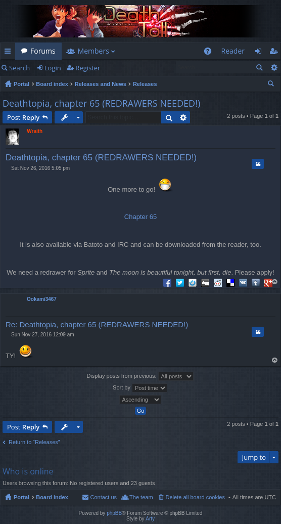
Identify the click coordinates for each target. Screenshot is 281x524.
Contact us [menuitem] (103, 497)
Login (52, 67)
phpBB (114, 513)
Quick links (9, 53)
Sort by (140, 387)
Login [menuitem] (261, 53)
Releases (145, 84)
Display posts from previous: (139, 376)
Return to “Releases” (34, 442)
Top (275, 281)
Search (19, 67)
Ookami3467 (42, 299)
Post (23, 117)
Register (87, 67)
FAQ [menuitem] (210, 53)
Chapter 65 (140, 217)
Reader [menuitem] (233, 51)
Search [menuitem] (272, 85)
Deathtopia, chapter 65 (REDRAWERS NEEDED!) (101, 103)
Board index (52, 84)
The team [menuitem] (141, 497)
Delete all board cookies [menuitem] (195, 497)
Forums (43, 51)
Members (93, 51)
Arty (150, 518)
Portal (21, 84)
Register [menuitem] (275, 53)
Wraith (34, 131)
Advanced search (273, 67)
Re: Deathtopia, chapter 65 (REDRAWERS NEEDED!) (97, 324)
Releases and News (100, 84)
